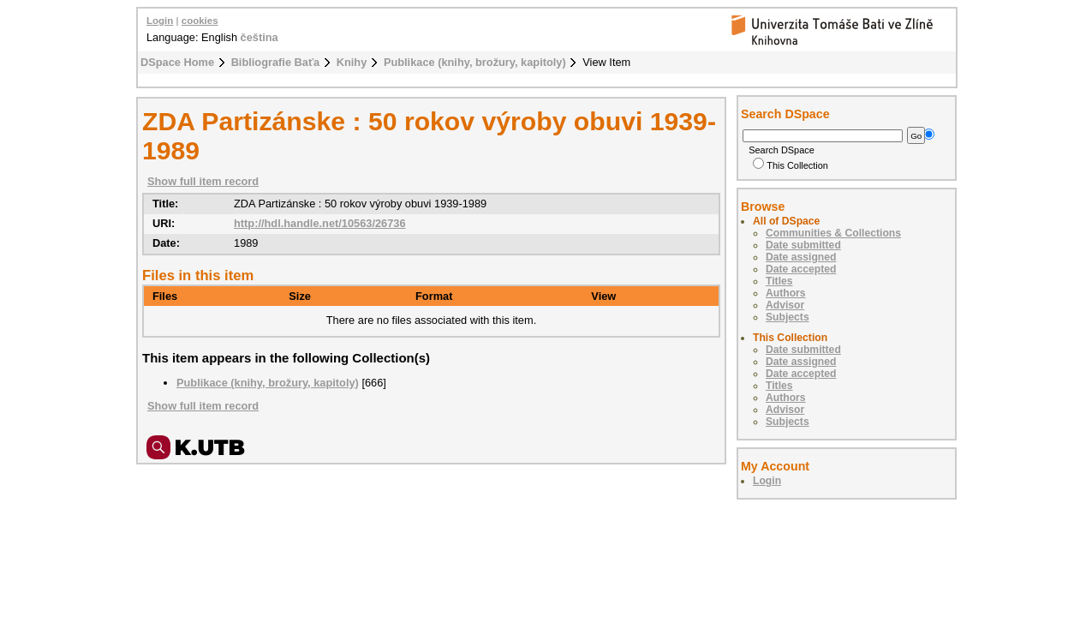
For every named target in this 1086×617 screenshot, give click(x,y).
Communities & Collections (833, 233)
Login (159, 20)
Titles (779, 281)
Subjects (787, 317)
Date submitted (803, 245)
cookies (200, 20)
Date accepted (801, 269)
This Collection (790, 165)
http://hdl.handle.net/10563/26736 (320, 223)
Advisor (785, 305)
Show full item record (203, 181)
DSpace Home (177, 62)
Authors (786, 293)
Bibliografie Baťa (275, 62)
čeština (259, 37)
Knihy (352, 62)
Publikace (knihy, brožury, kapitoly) (475, 62)
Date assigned (801, 257)
